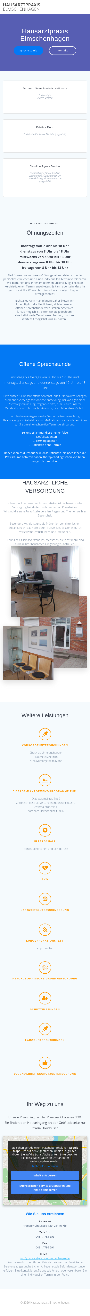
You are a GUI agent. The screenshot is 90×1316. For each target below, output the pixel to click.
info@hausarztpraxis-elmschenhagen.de (45, 1258)
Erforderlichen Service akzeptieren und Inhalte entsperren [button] (45, 1188)
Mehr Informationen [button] (45, 1166)
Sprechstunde (28, 50)
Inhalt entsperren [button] (44, 1175)
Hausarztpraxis (21, 7)
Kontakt (63, 50)
